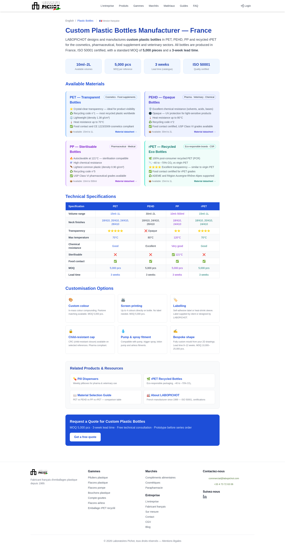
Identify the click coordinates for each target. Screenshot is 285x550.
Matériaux (169, 5)
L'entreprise (107, 5)
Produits (123, 5)
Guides (184, 5)
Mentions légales (171, 540)
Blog (147, 526)
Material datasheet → (126, 132)
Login (245, 6)
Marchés (154, 5)
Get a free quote (85, 437)
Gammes (138, 5)
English (69, 20)
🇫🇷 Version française (109, 21)
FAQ (195, 5)
